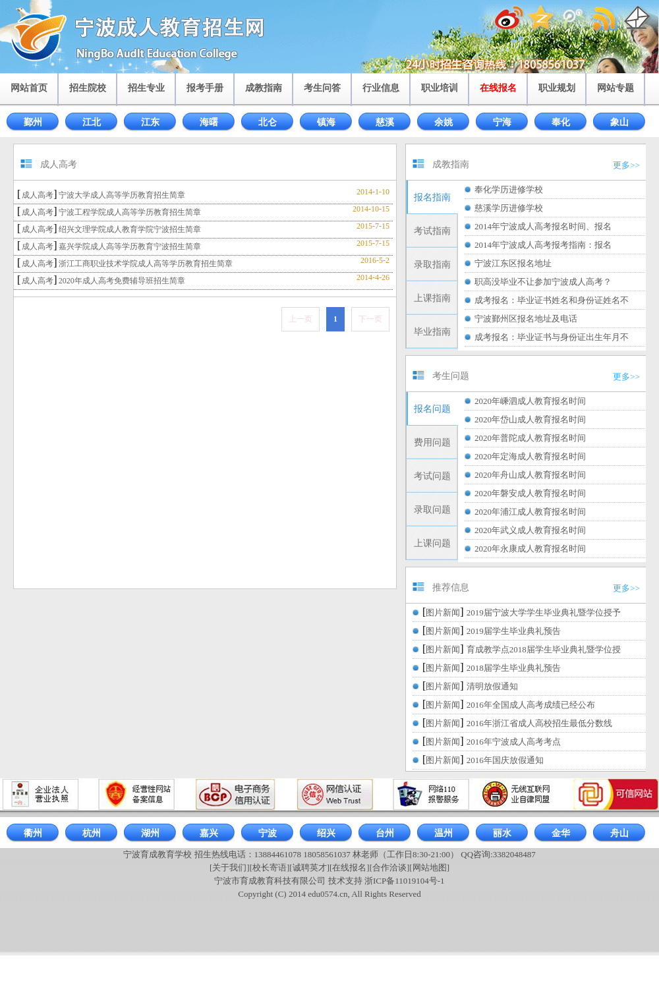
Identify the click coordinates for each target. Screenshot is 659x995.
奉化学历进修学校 (508, 189)
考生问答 (322, 88)
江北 (91, 122)
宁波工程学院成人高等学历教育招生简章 (130, 212)
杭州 (91, 833)
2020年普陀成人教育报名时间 (530, 438)
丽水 (502, 833)
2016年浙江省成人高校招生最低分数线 (539, 723)
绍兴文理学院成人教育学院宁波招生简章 (130, 229)
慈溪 (385, 122)
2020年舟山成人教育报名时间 (530, 475)
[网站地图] (429, 867)
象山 (619, 122)
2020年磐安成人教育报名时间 (530, 493)
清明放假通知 (492, 686)
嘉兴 (209, 833)
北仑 (267, 122)
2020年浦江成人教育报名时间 (530, 512)
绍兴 (326, 833)
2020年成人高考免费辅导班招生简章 (122, 280)
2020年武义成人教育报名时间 (530, 530)
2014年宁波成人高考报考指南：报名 (543, 245)
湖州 (150, 833)
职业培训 (439, 88)
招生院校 (87, 88)
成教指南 (263, 88)
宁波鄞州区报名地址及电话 (525, 319)
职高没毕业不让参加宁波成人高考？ (543, 282)
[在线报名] (350, 867)
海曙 (209, 122)
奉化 (561, 122)
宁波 (267, 833)
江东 (150, 122)
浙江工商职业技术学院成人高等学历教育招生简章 (146, 263)
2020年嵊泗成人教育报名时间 (530, 401)
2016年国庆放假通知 (505, 760)
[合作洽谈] (390, 867)
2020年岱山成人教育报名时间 (530, 419)
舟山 (619, 833)
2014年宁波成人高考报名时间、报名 (543, 226)
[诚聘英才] (309, 867)
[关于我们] (230, 867)
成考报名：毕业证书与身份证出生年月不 (551, 337)
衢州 (33, 833)
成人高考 (37, 195)
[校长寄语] (270, 867)
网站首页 (29, 88)
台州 (385, 833)
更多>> (626, 165)
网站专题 (615, 88)
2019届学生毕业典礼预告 (514, 631)
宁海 (502, 122)
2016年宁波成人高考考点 (514, 742)
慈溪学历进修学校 (508, 208)
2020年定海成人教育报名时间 (530, 456)
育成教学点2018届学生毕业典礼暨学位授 (544, 649)
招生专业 (146, 88)
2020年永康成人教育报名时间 (530, 549)
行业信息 (380, 88)
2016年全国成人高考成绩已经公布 (531, 705)
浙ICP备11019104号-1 (404, 881)
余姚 (443, 122)
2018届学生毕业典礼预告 (514, 668)
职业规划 (556, 88)
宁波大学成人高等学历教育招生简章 (122, 195)
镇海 (326, 122)
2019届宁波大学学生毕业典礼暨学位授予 (544, 612)
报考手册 (204, 88)
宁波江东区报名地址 (513, 263)
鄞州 (33, 122)
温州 (443, 833)
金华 (561, 833)
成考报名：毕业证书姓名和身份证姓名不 (551, 300)
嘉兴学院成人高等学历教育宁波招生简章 (130, 246)
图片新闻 (443, 612)
